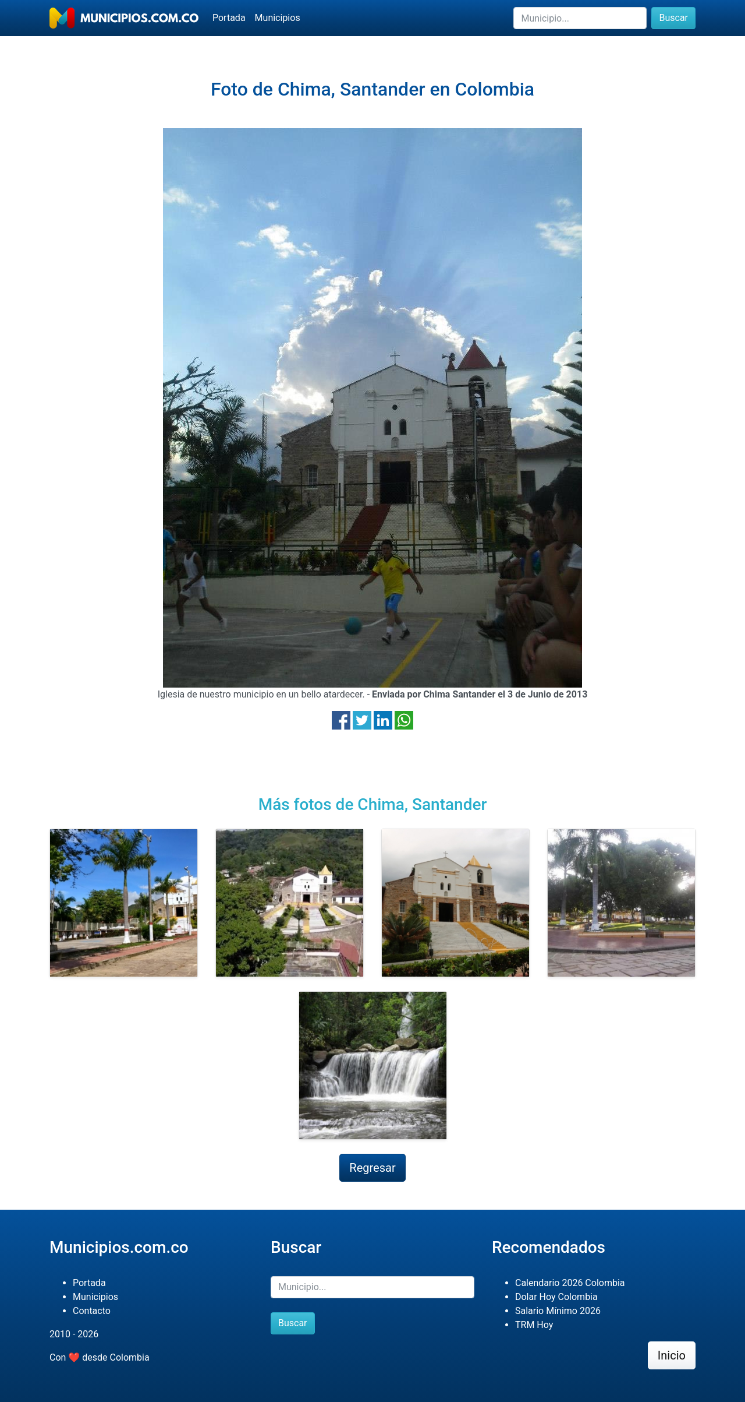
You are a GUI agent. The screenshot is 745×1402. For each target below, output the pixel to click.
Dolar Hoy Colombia (556, 1296)
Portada (229, 17)
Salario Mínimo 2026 (558, 1310)
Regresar (372, 1168)
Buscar (673, 17)
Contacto (92, 1310)
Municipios (277, 17)
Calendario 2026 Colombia (570, 1282)
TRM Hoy (534, 1324)
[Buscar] (580, 18)
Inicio (672, 1355)
